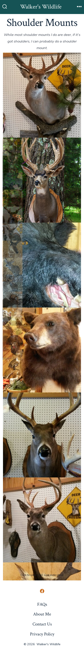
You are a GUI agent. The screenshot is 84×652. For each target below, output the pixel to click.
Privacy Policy (42, 634)
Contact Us (42, 624)
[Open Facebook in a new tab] (42, 591)
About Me (42, 614)
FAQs (42, 604)
